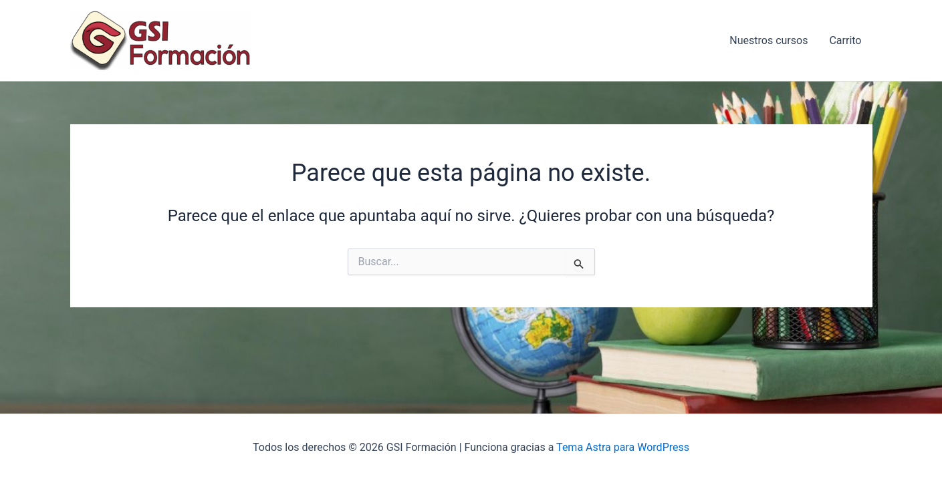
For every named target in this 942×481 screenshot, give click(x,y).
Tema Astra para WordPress (622, 447)
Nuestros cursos (768, 40)
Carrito (845, 40)
